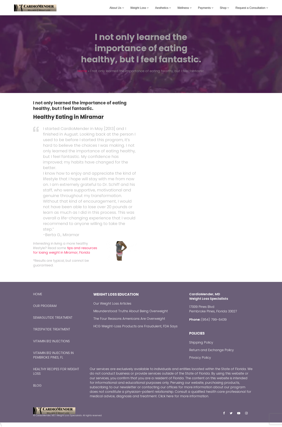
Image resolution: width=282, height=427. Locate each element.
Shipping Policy (201, 342)
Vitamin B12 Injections (51, 341)
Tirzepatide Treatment (51, 329)
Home (82, 71)
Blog (37, 385)
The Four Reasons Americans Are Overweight (129, 318)
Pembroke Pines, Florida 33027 (213, 311)
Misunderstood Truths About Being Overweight (130, 311)
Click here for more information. (183, 396)
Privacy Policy (200, 357)
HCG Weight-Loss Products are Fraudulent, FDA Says (135, 326)
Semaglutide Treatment (52, 317)
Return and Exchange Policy (211, 350)
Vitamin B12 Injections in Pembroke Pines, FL (53, 355)
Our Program (44, 306)
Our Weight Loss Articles (112, 303)
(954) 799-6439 (214, 319)
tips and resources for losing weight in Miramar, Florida (65, 250)
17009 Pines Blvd (201, 306)
